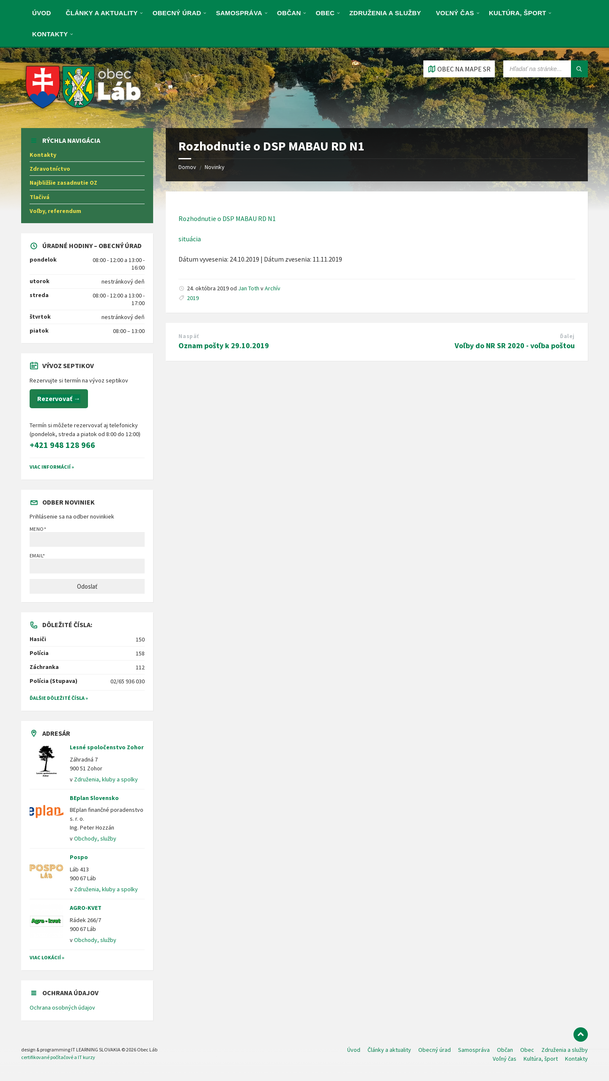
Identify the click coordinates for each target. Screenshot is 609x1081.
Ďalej (567, 336)
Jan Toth (248, 288)
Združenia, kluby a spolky (106, 779)
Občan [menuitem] (289, 12)
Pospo (79, 857)
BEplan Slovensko (94, 798)
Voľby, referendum (55, 211)
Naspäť (188, 336)
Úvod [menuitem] (41, 12)
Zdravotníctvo (50, 168)
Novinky (215, 167)
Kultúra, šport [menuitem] (517, 12)
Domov (187, 167)
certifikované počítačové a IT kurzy (58, 1057)
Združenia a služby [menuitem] (385, 12)
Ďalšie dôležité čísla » (59, 698)
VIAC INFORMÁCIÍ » (52, 467)
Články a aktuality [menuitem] (102, 12)
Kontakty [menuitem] (50, 34)
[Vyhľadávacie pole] (545, 68)
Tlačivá (39, 197)
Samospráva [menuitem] (239, 12)
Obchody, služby (95, 838)
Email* (87, 562)
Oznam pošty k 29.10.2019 (223, 345)
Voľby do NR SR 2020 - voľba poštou (515, 345)
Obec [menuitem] (325, 12)
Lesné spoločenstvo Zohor (107, 747)
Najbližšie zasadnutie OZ (63, 182)
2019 (193, 298)
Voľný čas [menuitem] (455, 12)
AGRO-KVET (86, 908)
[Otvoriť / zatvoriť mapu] (459, 68)
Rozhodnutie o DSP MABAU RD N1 (227, 218)
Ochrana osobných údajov (62, 1007)
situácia (189, 239)
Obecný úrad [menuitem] (177, 12)
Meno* (87, 536)
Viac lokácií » (47, 957)
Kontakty (43, 154)
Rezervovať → (58, 398)
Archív (272, 288)
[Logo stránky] (83, 111)
